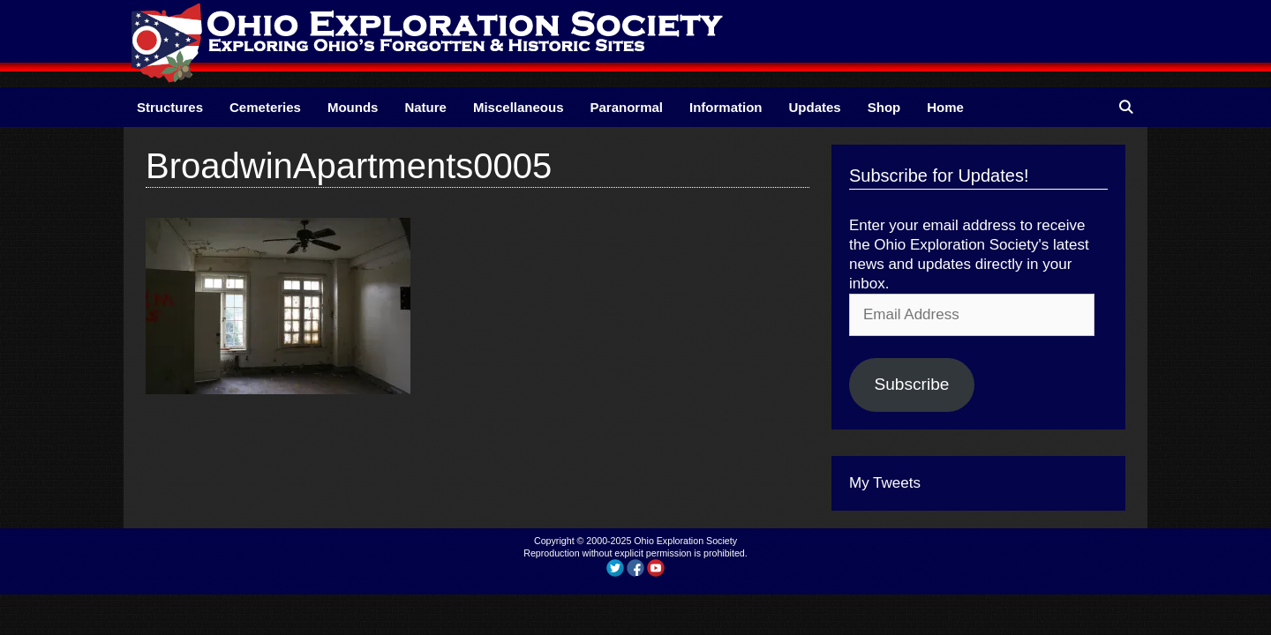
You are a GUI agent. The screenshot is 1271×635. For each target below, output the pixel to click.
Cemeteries (265, 107)
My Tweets (885, 482)
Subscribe (911, 384)
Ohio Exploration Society (685, 540)
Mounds (353, 107)
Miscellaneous (518, 107)
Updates (815, 107)
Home (945, 107)
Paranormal (626, 107)
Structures (170, 107)
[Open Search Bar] (1125, 107)
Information (726, 107)
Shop (884, 107)
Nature (425, 107)
